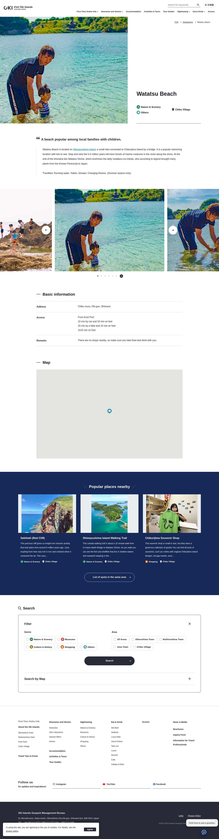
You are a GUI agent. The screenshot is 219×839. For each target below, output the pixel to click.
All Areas (122, 639)
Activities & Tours (152, 11)
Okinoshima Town (144, 639)
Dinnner (114, 755)
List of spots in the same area (109, 577)
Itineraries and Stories (112, 11)
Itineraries (53, 728)
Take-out (115, 746)
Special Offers (55, 737)
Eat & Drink (199, 11)
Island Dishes (117, 741)
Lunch (113, 750)
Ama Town (122, 647)
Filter (27, 623)
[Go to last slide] (46, 230)
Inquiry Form (179, 735)
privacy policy (12, 831)
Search (109, 660)
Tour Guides (168, 11)
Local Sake (116, 737)
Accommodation (133, 11)
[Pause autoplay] (121, 276)
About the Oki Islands (28, 727)
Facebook (159, 784)
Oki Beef (115, 728)
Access (211, 11)
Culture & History (87, 737)
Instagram (59, 784)
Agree (90, 829)
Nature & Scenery (87, 728)
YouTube (109, 784)
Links (181, 816)
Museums (84, 732)
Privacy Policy (194, 816)
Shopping (84, 741)
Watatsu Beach (203, 22)
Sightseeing (183, 11)
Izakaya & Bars (117, 764)
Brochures (178, 729)
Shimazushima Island (84, 149)
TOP (177, 22)
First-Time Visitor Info (87, 11)
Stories (52, 741)
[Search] (198, 5)
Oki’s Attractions (56, 732)
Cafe (113, 760)
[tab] (98, 276)
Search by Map (34, 678)
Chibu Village (144, 647)
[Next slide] (172, 230)
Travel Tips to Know (28, 756)
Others (83, 746)
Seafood (114, 732)
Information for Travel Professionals (183, 742)
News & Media (180, 722)
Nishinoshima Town (173, 639)
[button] (109, 411)
